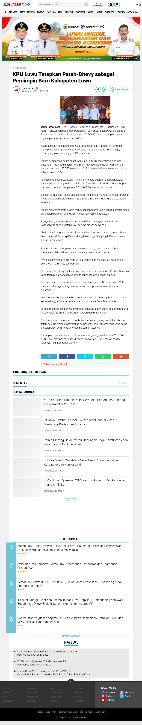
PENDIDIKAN (134, 12)
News (27, 12)
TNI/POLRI (85, 12)
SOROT (111, 12)
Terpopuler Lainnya (71, 640)
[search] (63, 4)
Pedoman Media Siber (66, 716)
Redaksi (38, 716)
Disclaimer (49, 716)
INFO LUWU (15, 12)
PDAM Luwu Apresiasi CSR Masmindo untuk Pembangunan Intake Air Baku (83, 483)
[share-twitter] (104, 89)
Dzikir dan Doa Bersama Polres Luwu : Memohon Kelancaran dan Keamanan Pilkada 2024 (72, 567)
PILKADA (50, 12)
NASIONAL (79, 696)
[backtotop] (71, 686)
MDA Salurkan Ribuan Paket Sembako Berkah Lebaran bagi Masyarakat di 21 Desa (84, 403)
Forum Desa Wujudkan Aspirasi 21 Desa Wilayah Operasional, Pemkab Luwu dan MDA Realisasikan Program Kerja (70, 624)
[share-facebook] (98, 89)
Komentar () (122, 89)
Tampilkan (123, 383)
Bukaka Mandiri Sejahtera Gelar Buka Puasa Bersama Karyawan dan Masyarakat (82, 463)
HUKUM (121, 12)
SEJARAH (31, 705)
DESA (73, 12)
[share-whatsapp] (111, 89)
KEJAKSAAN (98, 12)
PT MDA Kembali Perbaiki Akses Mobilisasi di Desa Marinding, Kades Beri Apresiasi (84, 423)
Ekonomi (37, 12)
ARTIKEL (7, 692)
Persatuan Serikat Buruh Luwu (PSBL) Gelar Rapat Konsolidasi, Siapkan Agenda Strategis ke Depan (71, 586)
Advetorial (33, 692)
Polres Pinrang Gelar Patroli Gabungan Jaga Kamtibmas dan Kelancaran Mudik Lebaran (83, 443)
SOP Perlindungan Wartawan (93, 716)
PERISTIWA (62, 12)
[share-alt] (49, 356)
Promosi (7, 705)
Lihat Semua (71, 501)
